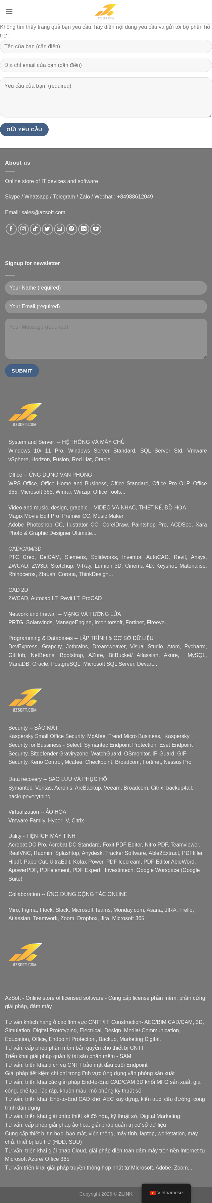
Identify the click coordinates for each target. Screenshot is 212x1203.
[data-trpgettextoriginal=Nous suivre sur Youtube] (95, 229)
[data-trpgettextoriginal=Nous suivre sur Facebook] (11, 229)
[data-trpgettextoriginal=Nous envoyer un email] (59, 229)
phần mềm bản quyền (75, 1048)
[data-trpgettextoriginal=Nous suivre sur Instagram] (23, 229)
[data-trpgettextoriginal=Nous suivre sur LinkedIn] (83, 229)
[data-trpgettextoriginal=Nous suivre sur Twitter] (47, 229)
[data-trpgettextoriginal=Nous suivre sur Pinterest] (71, 229)
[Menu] (9, 11)
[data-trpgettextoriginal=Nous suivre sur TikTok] (35, 229)
